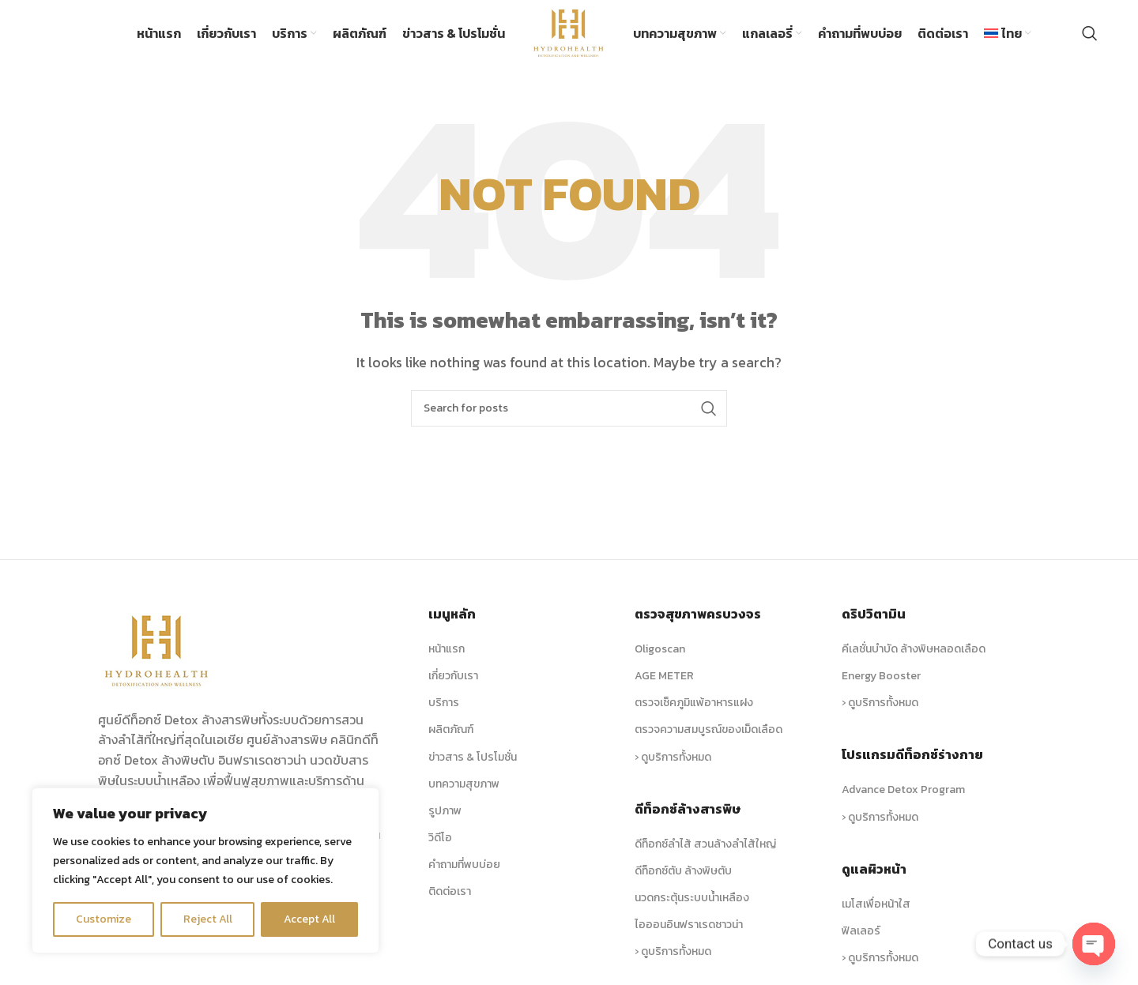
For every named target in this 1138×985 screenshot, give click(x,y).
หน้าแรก (446, 649)
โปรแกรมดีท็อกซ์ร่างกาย (912, 755)
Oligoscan (660, 649)
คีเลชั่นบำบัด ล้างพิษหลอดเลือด (913, 649)
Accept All (309, 919)
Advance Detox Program (903, 790)
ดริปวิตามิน (874, 614)
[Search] (1090, 34)
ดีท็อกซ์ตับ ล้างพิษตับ (683, 871)
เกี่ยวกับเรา (453, 676)
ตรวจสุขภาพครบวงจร (698, 614)
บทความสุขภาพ (463, 784)
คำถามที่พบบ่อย (464, 865)
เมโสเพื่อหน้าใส (876, 904)
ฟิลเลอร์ (861, 931)
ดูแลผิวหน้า (874, 868)
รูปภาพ (445, 811)
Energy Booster (881, 676)
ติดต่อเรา (449, 892)
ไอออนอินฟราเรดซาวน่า (689, 925)
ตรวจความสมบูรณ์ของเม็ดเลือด (708, 730)
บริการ (443, 703)
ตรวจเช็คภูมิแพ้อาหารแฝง (694, 703)
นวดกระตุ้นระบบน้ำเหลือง (692, 898)
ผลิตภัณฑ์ (450, 730)
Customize (103, 919)
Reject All (207, 919)
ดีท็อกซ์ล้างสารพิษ (687, 808)
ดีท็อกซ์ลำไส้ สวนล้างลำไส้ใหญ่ (705, 844)
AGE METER (664, 676)
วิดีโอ (440, 838)
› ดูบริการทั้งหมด (673, 757)
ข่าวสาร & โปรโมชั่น (472, 757)
